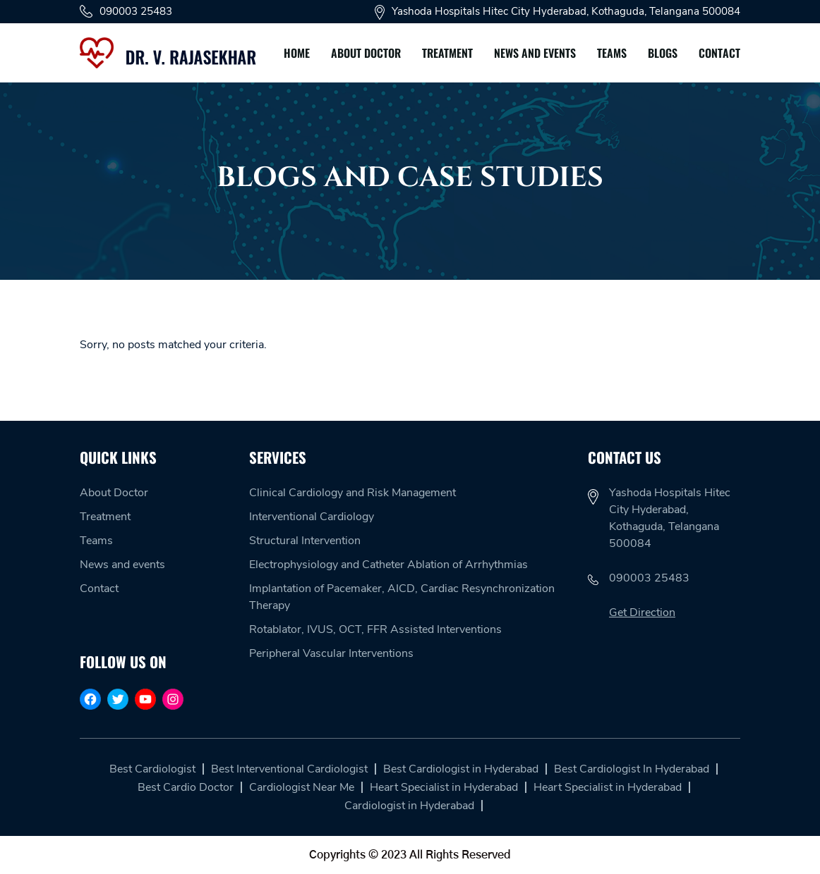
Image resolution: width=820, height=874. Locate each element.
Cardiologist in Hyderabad (409, 805)
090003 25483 (126, 11)
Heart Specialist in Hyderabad (444, 787)
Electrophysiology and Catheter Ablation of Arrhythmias (388, 564)
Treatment (447, 52)
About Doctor (366, 52)
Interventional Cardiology (311, 516)
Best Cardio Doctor (186, 787)
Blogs (662, 52)
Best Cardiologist (152, 769)
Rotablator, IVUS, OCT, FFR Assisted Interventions (375, 629)
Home (297, 52)
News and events (535, 52)
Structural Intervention (305, 540)
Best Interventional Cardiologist (289, 769)
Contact (719, 52)
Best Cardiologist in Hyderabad (460, 769)
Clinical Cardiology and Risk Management (352, 492)
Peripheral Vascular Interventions (331, 653)
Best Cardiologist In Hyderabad (631, 769)
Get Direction (642, 612)
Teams (612, 52)
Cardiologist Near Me (301, 787)
